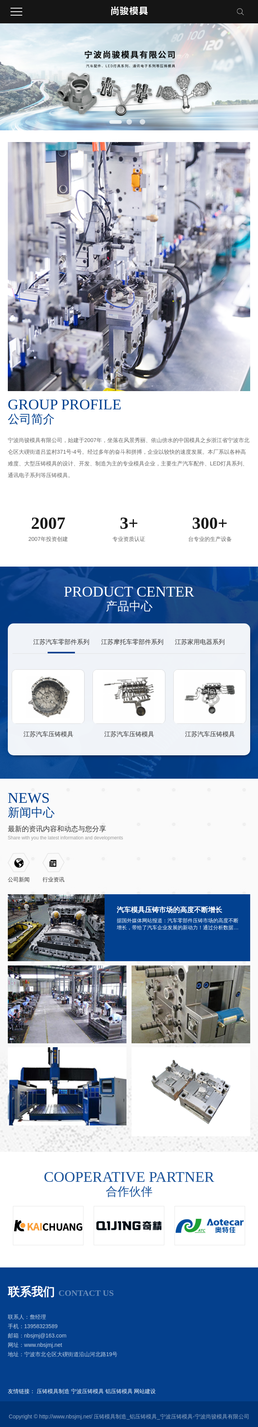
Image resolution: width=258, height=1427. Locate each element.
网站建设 (145, 1391)
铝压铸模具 (119, 1391)
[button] (115, 122)
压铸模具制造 (53, 1391)
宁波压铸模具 (87, 1391)
